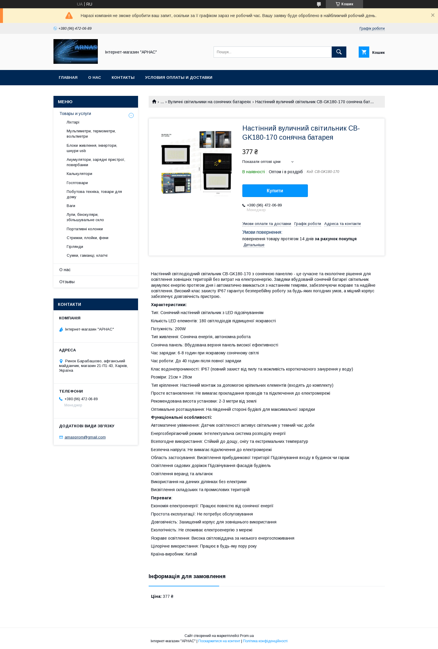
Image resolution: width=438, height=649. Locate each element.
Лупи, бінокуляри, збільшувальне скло (85, 217)
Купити (275, 190)
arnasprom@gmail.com (85, 437)
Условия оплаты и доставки (178, 77)
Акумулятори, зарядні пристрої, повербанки (96, 162)
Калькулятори (79, 173)
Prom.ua (247, 636)
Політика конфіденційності (265, 641)
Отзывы (67, 281)
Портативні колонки (85, 229)
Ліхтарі (73, 122)
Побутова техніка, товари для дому (94, 194)
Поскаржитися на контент (219, 641)
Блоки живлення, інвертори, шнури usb (92, 148)
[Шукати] (339, 52)
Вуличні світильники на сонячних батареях (209, 101)
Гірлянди (75, 246)
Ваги (71, 205)
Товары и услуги (75, 113)
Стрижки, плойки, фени (87, 238)
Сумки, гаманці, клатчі (87, 255)
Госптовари (77, 183)
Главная (68, 77)
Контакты (123, 77)
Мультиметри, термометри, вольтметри (91, 134)
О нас (94, 77)
